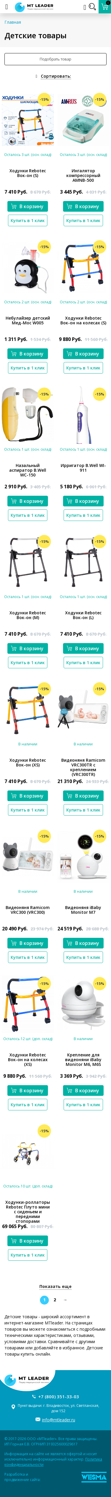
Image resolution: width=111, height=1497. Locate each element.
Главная (12, 22)
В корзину (27, 206)
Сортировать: (56, 76)
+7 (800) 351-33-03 (58, 1396)
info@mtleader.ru (58, 1420)
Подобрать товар (55, 59)
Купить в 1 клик (28, 220)
